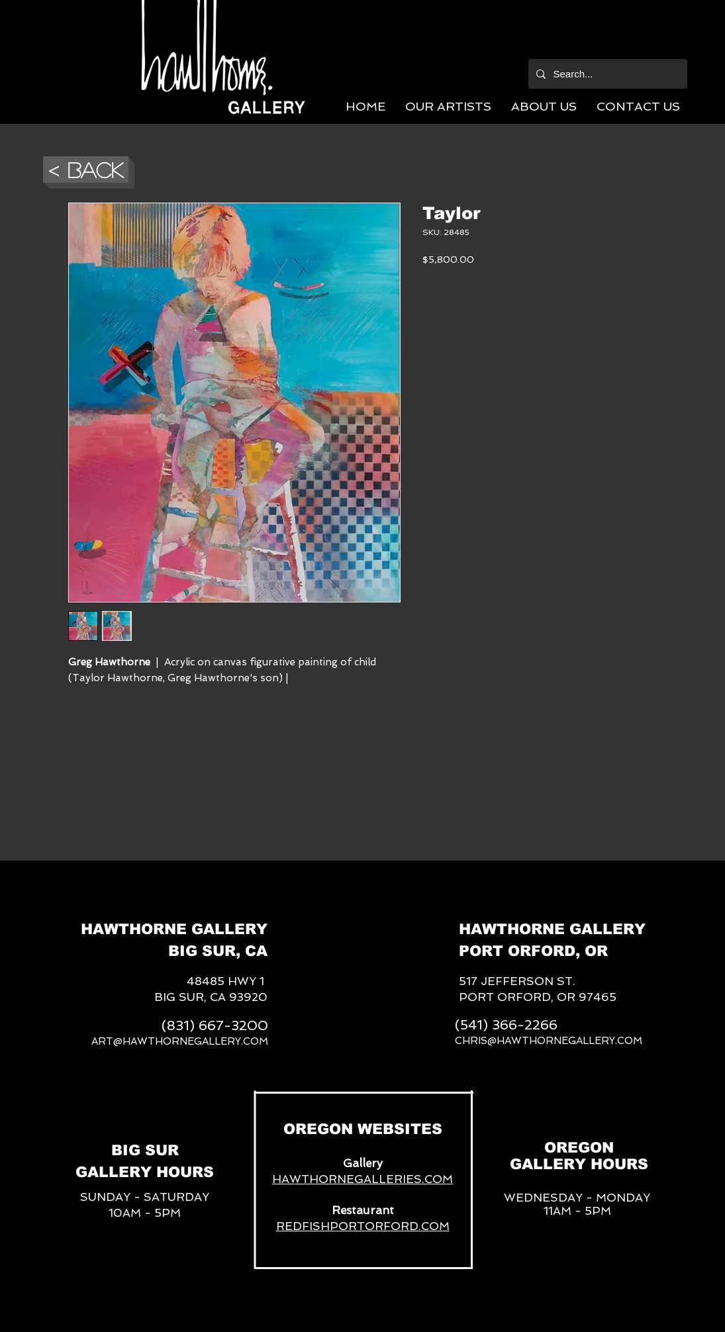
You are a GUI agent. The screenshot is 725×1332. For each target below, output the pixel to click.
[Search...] (606, 74)
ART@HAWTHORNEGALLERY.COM (179, 1041)
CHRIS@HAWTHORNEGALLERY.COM (548, 1041)
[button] (448, 106)
